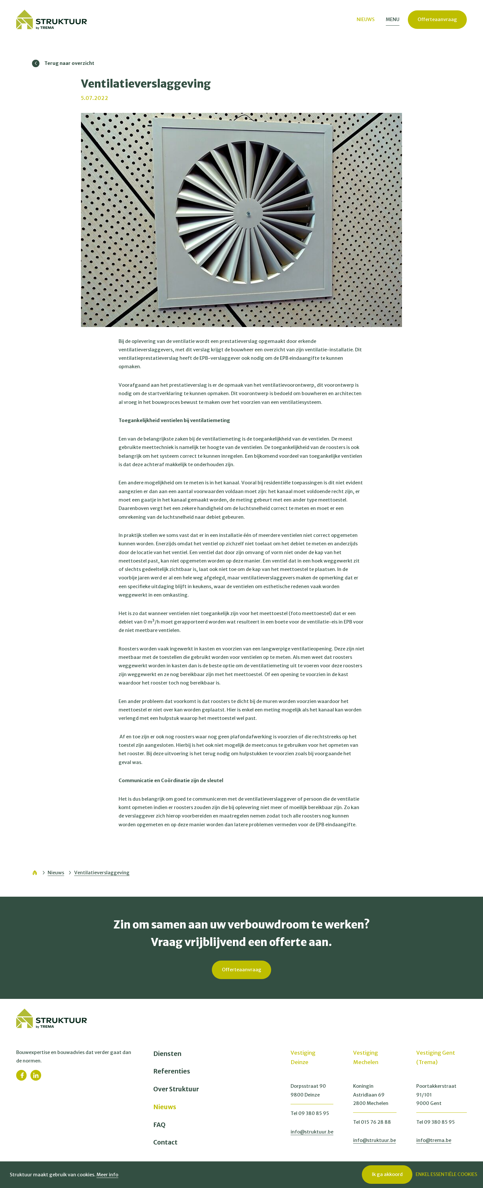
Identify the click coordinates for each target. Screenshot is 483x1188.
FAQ (159, 1125)
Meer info (107, 1175)
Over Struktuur (176, 1089)
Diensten (167, 1054)
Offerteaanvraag (437, 20)
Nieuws (56, 873)
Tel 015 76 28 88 (372, 1122)
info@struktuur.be (312, 1132)
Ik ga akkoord (387, 1174)
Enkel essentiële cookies (446, 1174)
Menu (392, 19)
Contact (165, 1142)
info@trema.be (433, 1140)
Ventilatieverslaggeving (102, 873)
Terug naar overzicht (63, 63)
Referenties (171, 1071)
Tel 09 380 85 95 (310, 1113)
